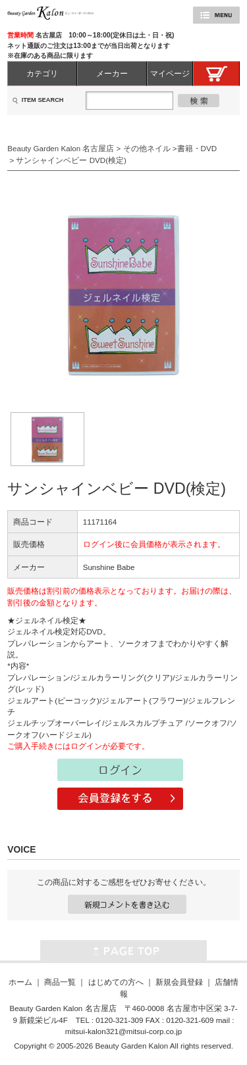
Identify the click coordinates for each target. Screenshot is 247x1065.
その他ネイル (147, 148)
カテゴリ (42, 73)
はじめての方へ (116, 982)
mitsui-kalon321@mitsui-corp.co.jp (123, 1031)
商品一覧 (60, 982)
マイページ (170, 73)
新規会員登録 (179, 982)
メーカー (112, 73)
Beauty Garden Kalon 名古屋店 (60, 148)
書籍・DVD (197, 148)
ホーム (20, 982)
